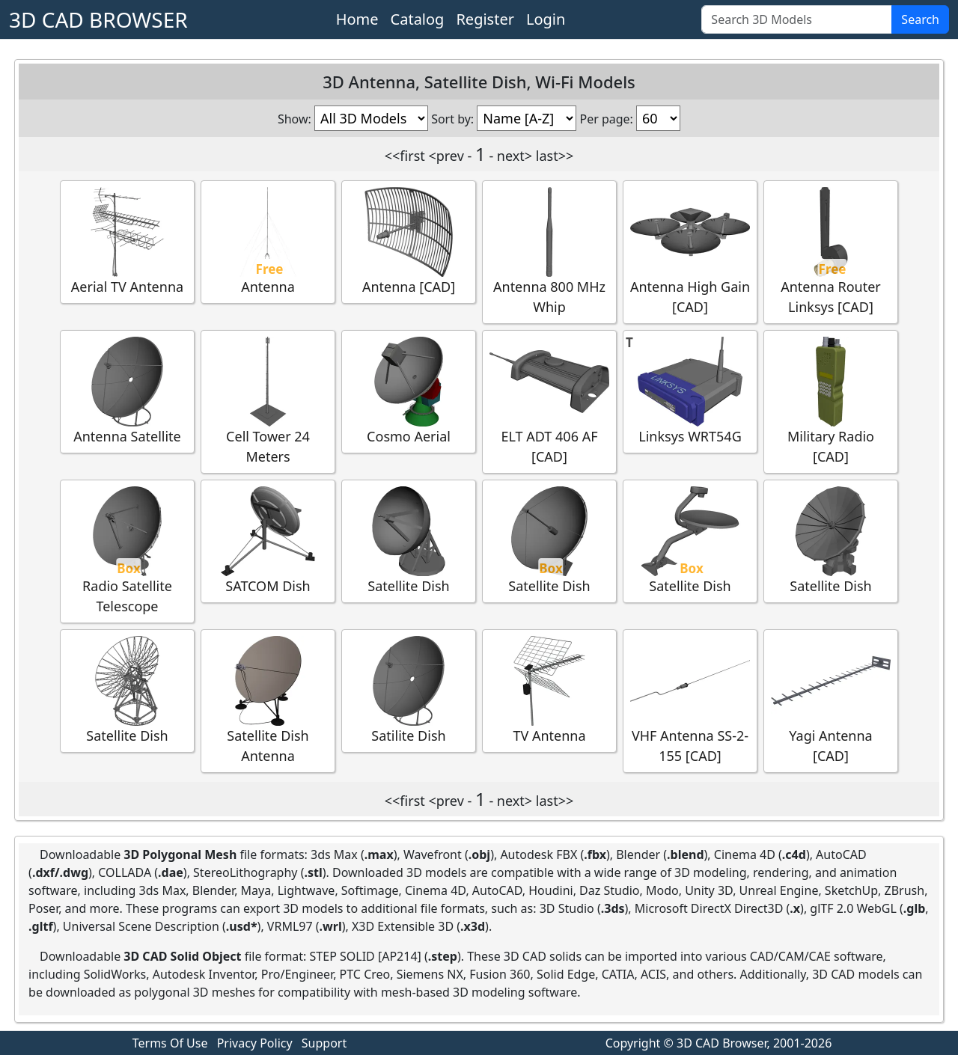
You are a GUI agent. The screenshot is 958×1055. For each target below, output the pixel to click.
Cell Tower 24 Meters (268, 401)
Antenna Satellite (127, 391)
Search (920, 19)
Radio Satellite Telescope (127, 550)
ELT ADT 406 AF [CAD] (549, 401)
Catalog (418, 19)
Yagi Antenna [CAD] (831, 700)
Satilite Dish (409, 690)
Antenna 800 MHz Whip (549, 251)
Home (357, 19)
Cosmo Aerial (409, 391)
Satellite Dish (409, 540)
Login (545, 19)
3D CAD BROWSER (98, 19)
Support (324, 1043)
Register (485, 19)
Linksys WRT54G (690, 391)
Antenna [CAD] (409, 241)
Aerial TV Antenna (127, 241)
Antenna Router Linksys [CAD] (831, 251)
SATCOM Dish (268, 540)
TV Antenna (549, 690)
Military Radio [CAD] (831, 401)
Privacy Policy (255, 1043)
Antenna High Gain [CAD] (690, 251)
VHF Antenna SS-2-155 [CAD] (690, 700)
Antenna (268, 241)
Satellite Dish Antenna (268, 700)
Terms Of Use (170, 1043)
